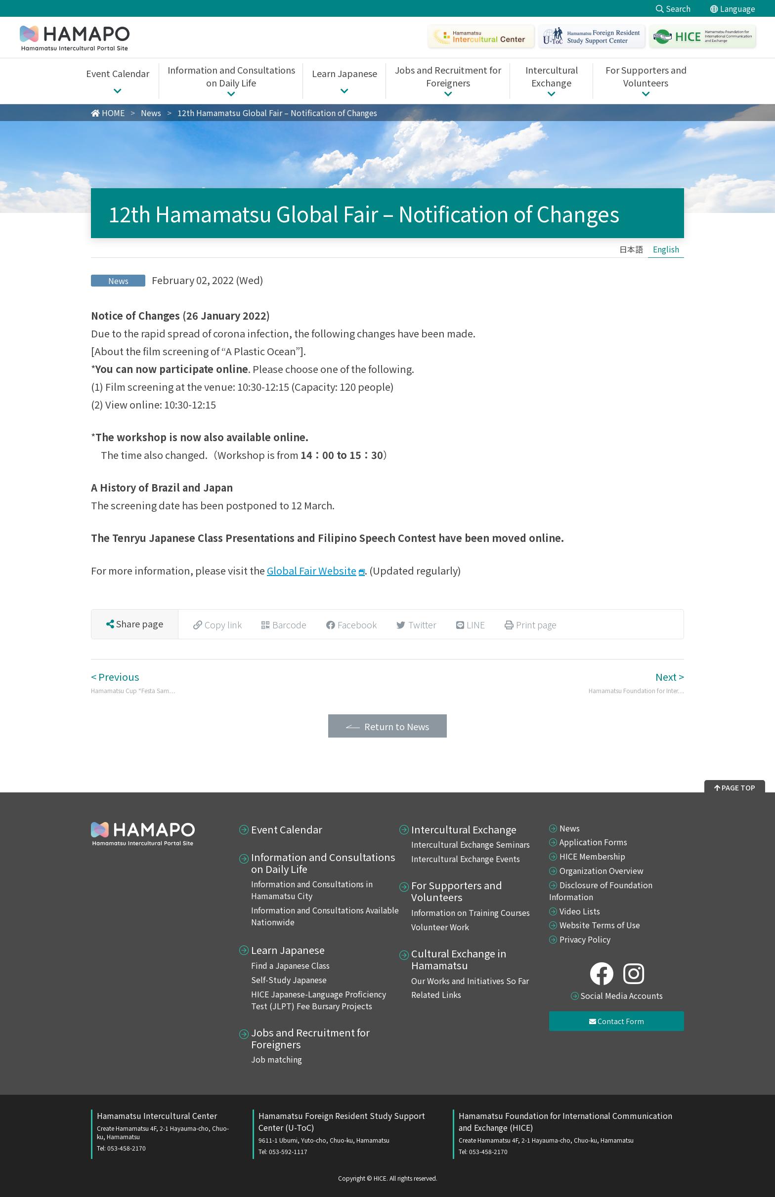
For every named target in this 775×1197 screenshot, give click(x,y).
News (570, 828)
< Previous (133, 682)
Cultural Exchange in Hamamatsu (459, 959)
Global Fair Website (311, 570)
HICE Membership (592, 856)
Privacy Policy (585, 939)
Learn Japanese (288, 950)
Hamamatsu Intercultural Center (165, 1131)
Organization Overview (602, 870)
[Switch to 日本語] (631, 249)
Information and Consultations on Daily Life (323, 863)
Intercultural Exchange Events (465, 859)
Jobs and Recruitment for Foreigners (310, 1038)
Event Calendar (286, 829)
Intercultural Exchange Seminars (470, 844)
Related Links (436, 994)
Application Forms (593, 842)
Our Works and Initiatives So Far (470, 981)
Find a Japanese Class (290, 965)
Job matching (276, 1059)
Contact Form (616, 1021)
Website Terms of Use (600, 925)
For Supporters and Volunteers (456, 891)
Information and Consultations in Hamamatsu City (312, 890)
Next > (636, 682)
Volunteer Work (440, 927)
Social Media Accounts (621, 995)
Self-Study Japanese (289, 980)
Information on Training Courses (470, 912)
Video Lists (580, 911)
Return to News (396, 726)
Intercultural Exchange (464, 829)
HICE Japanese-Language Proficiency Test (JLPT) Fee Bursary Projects (318, 1000)
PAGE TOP (734, 787)
